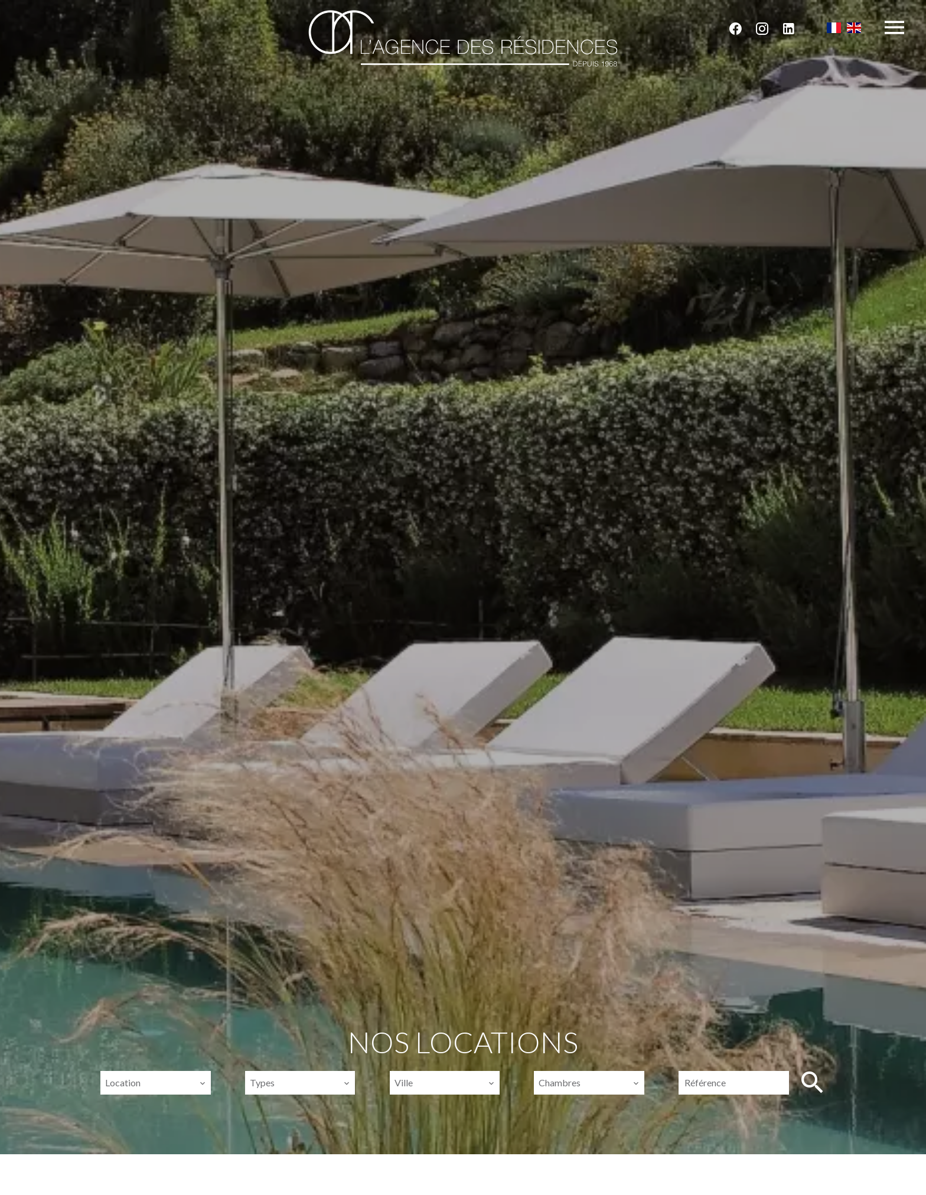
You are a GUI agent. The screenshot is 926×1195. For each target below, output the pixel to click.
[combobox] (155, 1083)
